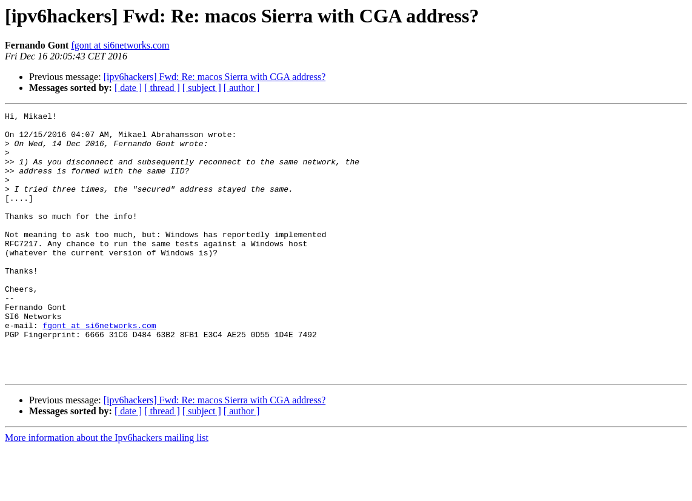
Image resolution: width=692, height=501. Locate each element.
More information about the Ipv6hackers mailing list (106, 490)
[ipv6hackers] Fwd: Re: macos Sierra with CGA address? (215, 77)
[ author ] (242, 87)
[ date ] (128, 87)
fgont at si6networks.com (120, 45)
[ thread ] (162, 87)
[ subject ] (201, 87)
